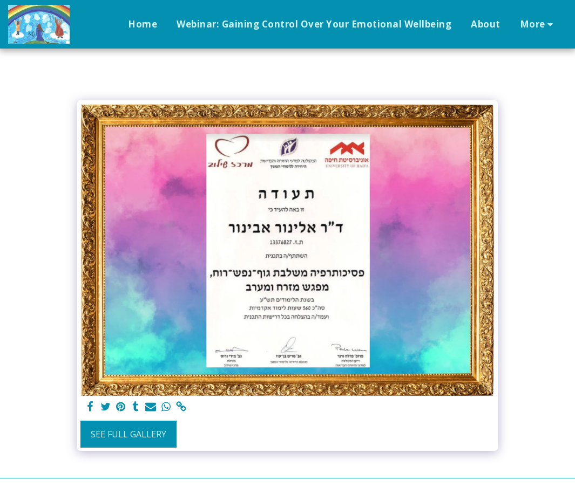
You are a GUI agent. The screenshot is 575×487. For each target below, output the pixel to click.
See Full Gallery (128, 434)
